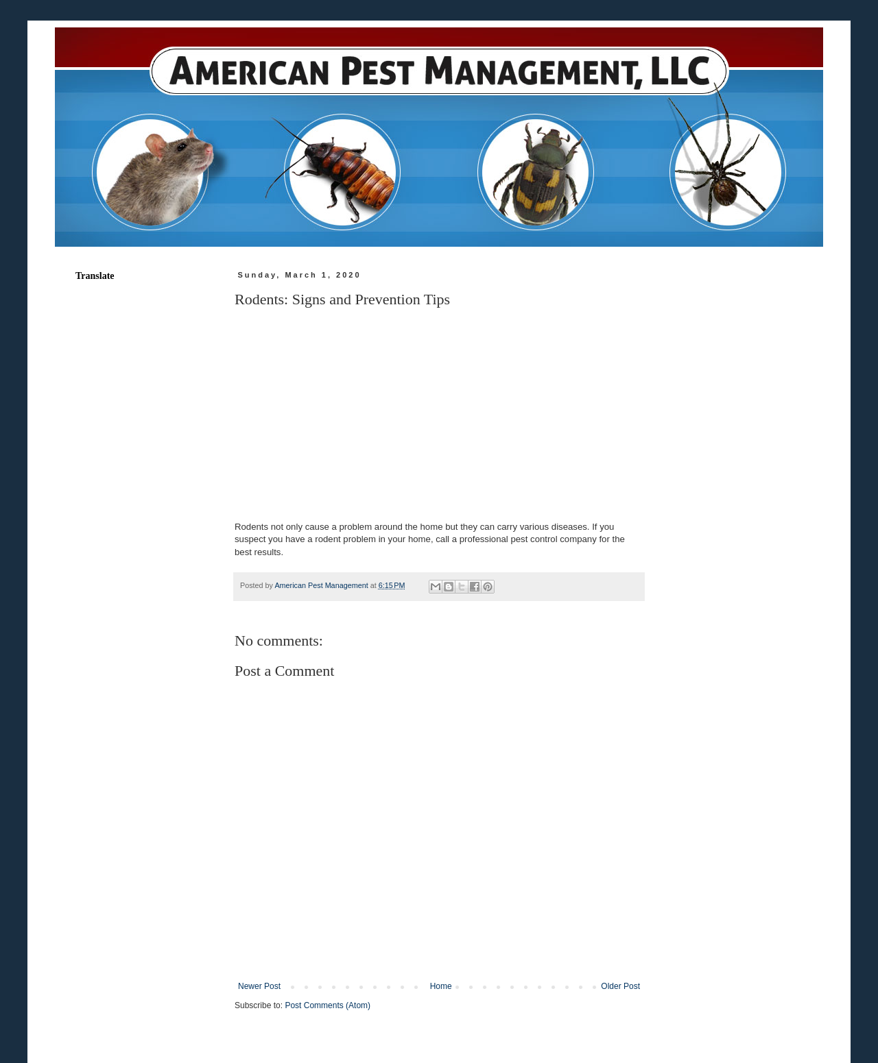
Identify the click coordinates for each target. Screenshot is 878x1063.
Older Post (620, 986)
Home (441, 986)
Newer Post (259, 986)
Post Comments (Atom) (327, 1005)
